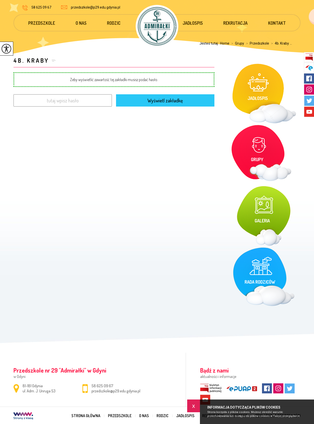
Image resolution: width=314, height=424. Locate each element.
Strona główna (85, 416)
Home (224, 43)
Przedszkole (41, 23)
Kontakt (277, 23)
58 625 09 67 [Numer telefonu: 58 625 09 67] (102, 385)
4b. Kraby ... (280, 43)
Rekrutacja (235, 23)
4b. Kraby (31, 60)
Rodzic (113, 23)
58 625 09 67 (36, 8)
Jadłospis (193, 23)
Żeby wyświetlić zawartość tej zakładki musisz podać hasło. (114, 79)
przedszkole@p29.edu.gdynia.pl (90, 7)
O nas (81, 23)
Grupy (236, 43)
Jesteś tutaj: (209, 43)
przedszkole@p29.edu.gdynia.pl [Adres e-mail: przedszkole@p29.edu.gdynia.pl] (116, 390)
